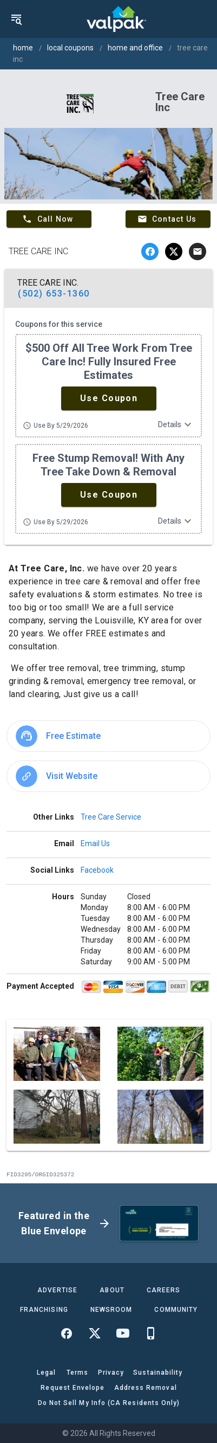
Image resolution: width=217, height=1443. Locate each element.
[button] (108, 398)
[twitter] (173, 251)
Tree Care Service (111, 817)
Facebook (97, 870)
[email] (197, 251)
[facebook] (150, 251)
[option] (108, 736)
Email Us (95, 843)
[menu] (16, 19)
